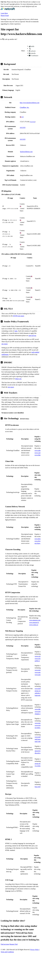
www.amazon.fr (34, 622)
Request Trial (14, 944)
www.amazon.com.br (35, 620)
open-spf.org (32, 335)
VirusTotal (32, 121)
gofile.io (37, 661)
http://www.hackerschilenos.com (29, 102)
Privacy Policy (34, 949)
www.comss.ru (33, 625)
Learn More (4, 13)
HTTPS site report (18, 316)
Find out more (5, 944)
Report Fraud (5, 15)
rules (16, 331)
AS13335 (22, 127)
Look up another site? (9, 39)
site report (4, 344)
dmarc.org (18, 379)
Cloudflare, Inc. (24, 107)
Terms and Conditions (7, 952)
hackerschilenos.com (26, 151)
